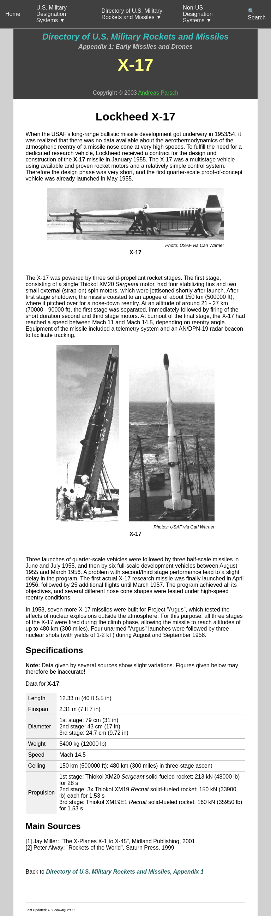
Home (12, 14)
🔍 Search (257, 14)
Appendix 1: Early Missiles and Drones (135, 46)
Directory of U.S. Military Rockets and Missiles (135, 36)
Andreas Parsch (158, 93)
